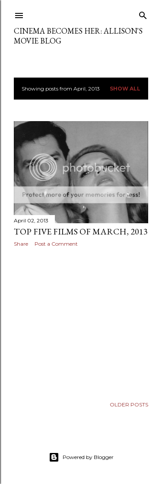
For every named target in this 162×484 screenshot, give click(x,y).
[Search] (143, 13)
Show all (125, 88)
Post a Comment (56, 243)
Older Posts (129, 404)
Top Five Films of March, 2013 (81, 231)
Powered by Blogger (81, 457)
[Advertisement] (81, 322)
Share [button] (21, 243)
